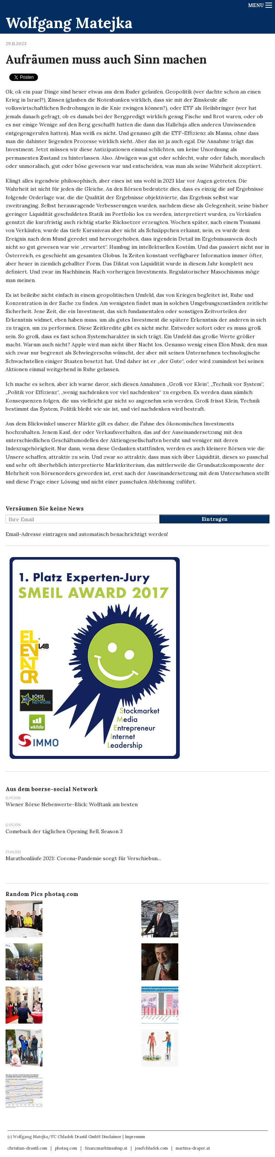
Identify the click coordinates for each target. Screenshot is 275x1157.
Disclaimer (111, 1136)
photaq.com (66, 1148)
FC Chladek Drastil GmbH (75, 1136)
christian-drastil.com (27, 1148)
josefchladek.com (151, 1148)
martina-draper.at (193, 1148)
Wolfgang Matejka (69, 22)
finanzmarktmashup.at (106, 1148)
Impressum (135, 1136)
